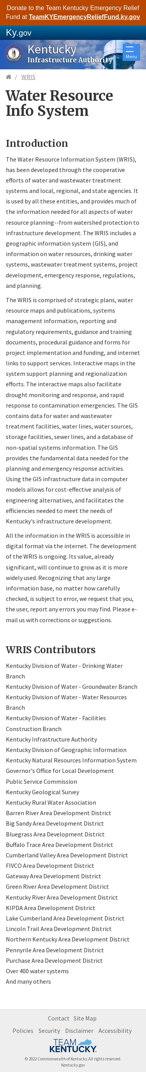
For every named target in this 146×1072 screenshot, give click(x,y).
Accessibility (115, 1030)
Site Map (85, 1018)
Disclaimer (79, 1030)
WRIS (28, 77)
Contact (59, 1018)
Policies (22, 1030)
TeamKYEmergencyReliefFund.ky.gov (84, 17)
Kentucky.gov (73, 1065)
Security (49, 1030)
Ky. (19, 32)
